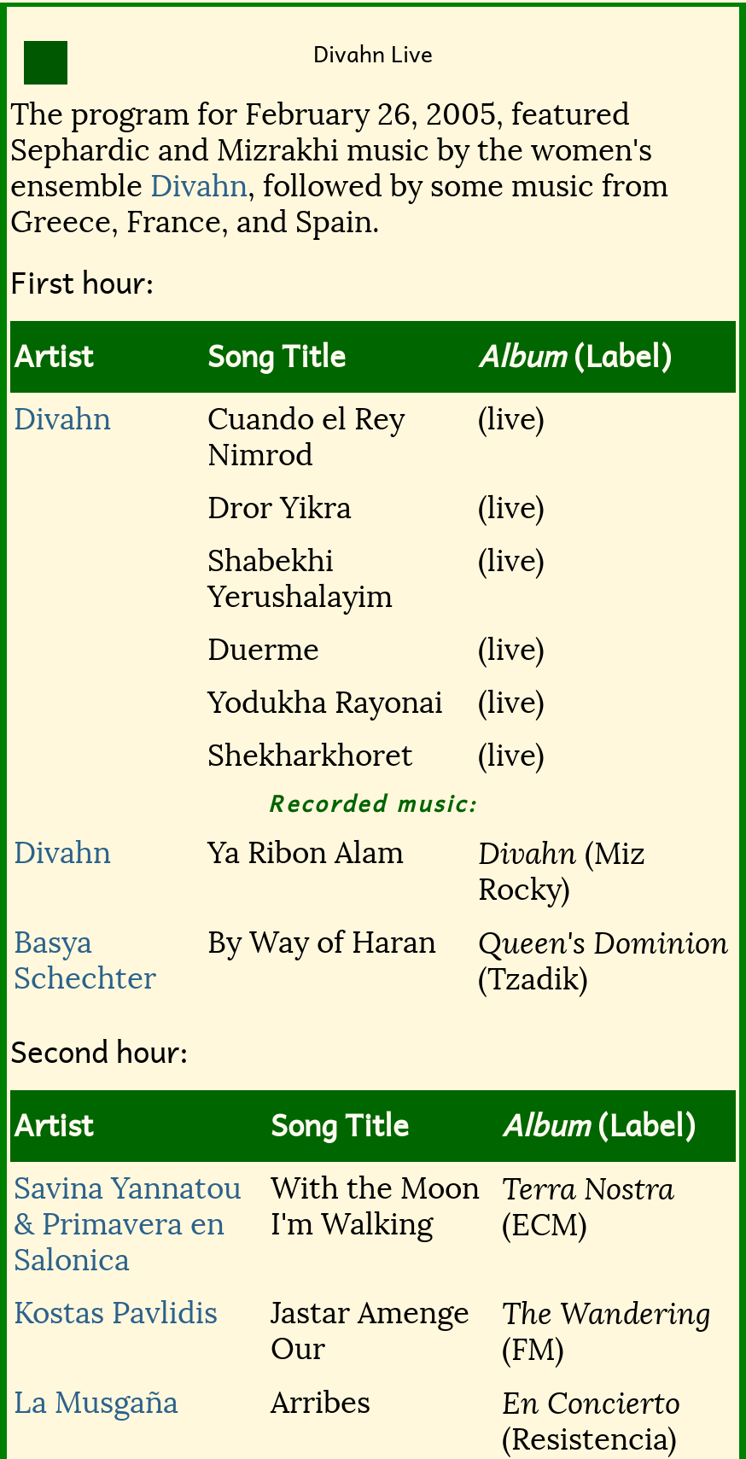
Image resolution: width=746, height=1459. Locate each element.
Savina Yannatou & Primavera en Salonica (128, 1224)
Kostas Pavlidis (116, 1313)
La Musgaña (96, 1403)
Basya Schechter (85, 960)
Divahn (199, 186)
